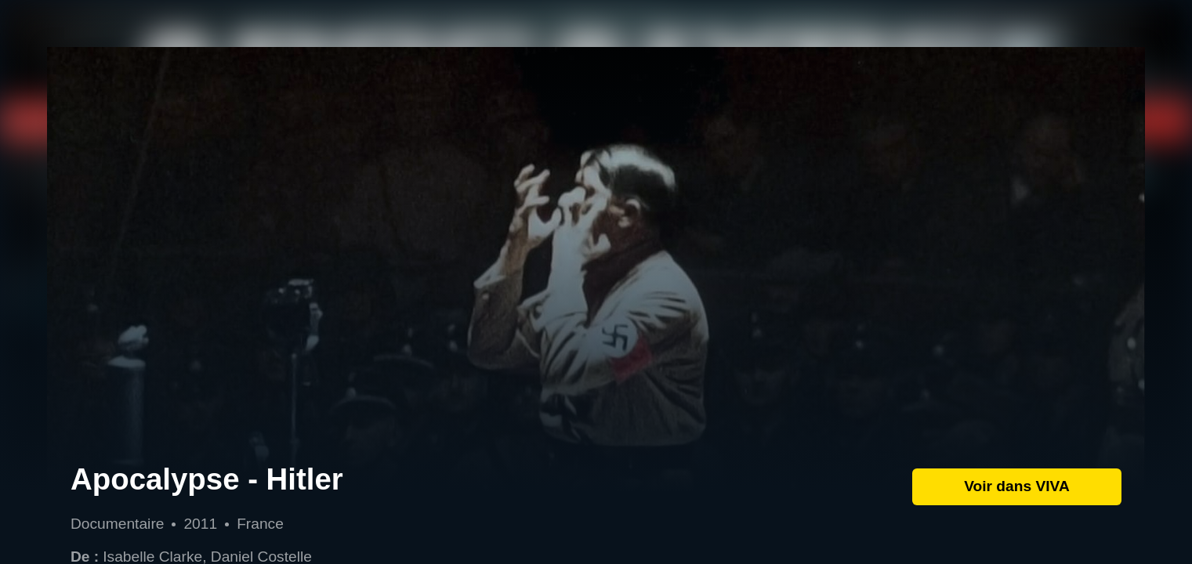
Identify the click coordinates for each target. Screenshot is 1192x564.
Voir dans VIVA (1017, 486)
